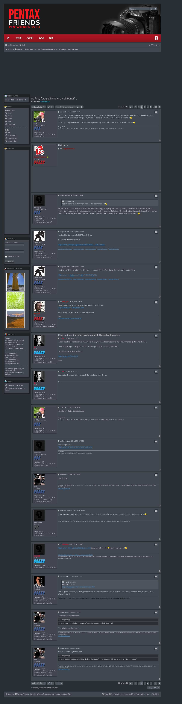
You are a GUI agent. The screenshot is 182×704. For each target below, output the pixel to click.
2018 (43, 356)
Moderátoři (45, 102)
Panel (51, 38)
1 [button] (138, 107)
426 (42, 133)
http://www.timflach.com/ (68, 356)
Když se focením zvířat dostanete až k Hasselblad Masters (89, 335)
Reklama (63, 145)
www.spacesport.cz (78, 249)
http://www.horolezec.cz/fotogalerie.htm (74, 548)
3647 (43, 323)
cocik (36, 123)
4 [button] (147, 107)
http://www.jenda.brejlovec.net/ (71, 307)
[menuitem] (22, 45)
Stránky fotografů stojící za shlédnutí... (54, 98)
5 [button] (150, 107)
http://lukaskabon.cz (64, 489)
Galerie (30, 38)
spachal (37, 588)
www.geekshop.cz (102, 249)
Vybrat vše (66, 620)
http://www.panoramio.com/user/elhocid (69, 318)
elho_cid (37, 313)
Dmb (35, 486)
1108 (43, 565)
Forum (19, 38)
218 (42, 216)
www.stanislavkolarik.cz (65, 249)
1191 (43, 496)
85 (42, 531)
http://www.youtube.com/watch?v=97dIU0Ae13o (77, 275)
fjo (35, 347)
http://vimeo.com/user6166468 (84, 555)
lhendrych (37, 452)
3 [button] (144, 107)
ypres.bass (38, 242)
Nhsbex (8, 375)
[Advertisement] (82, 72)
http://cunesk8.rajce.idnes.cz (66, 555)
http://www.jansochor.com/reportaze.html (75, 447)
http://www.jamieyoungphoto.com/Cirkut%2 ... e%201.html (81, 244)
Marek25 (37, 207)
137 (42, 462)
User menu (10, 239)
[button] (131, 107)
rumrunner (38, 522)
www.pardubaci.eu (90, 249)
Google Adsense (40, 157)
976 (42, 597)
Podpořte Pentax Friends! (15, 100)
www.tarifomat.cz (114, 249)
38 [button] (156, 107)
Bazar (41, 38)
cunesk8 (37, 556)
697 (42, 251)
